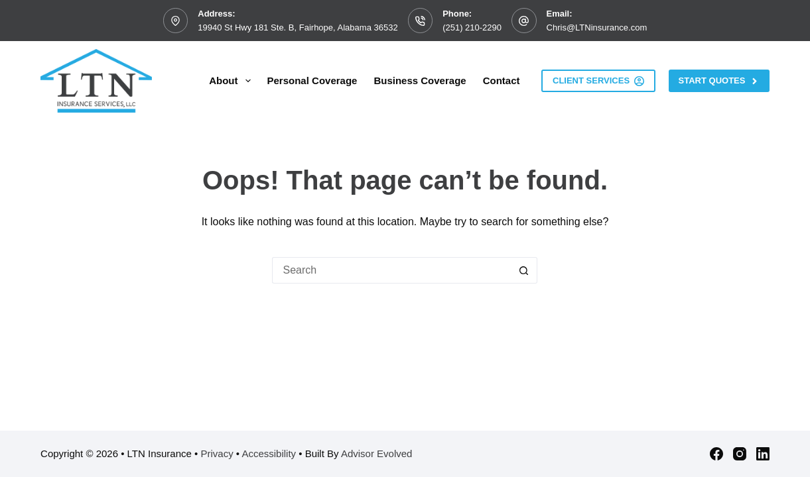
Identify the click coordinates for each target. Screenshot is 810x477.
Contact (501, 80)
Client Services (598, 81)
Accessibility (268, 453)
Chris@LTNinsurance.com (597, 27)
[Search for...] (391, 270)
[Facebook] (716, 453)
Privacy (216, 453)
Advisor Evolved (377, 453)
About (232, 81)
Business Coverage (419, 80)
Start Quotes (719, 81)
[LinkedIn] (763, 453)
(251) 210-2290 (472, 27)
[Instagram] (739, 453)
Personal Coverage (312, 80)
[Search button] (524, 270)
